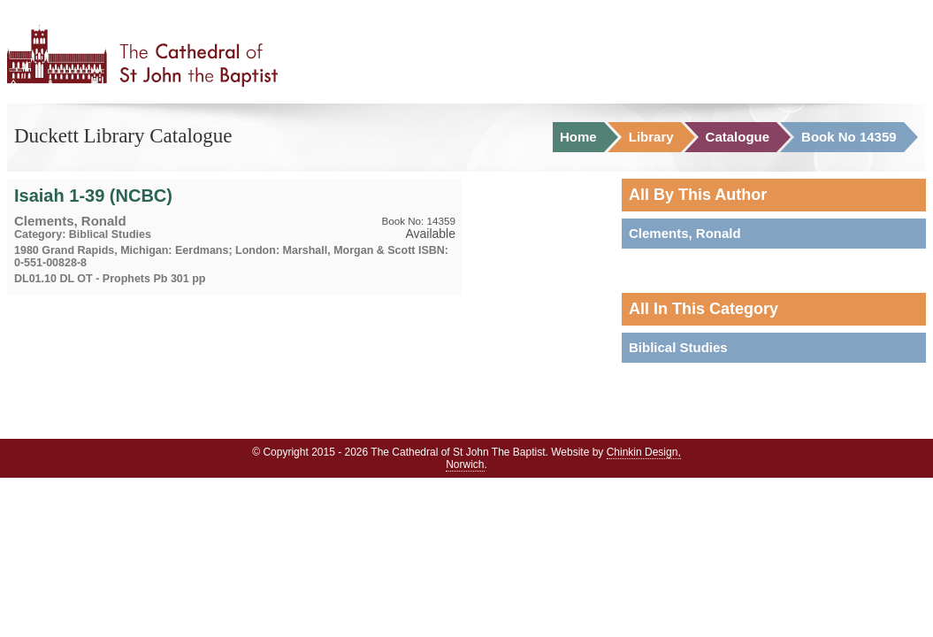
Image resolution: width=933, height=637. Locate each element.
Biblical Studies (678, 347)
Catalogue (738, 137)
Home (578, 137)
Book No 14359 (849, 137)
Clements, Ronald (685, 233)
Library (651, 137)
